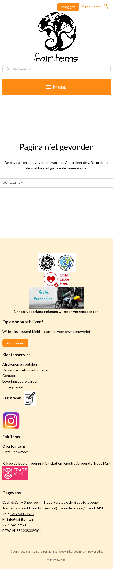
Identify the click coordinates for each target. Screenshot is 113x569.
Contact (8, 375)
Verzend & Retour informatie (25, 370)
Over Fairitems (14, 446)
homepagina (76, 168)
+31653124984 (22, 513)
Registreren (11, 398)
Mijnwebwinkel (56, 559)
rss (55, 551)
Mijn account (95, 6)
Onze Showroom (15, 452)
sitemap (46, 551)
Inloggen (68, 7)
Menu (56, 87)
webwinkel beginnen (72, 551)
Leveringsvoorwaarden (20, 381)
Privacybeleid (12, 387)
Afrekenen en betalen (19, 364)
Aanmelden (15, 343)
